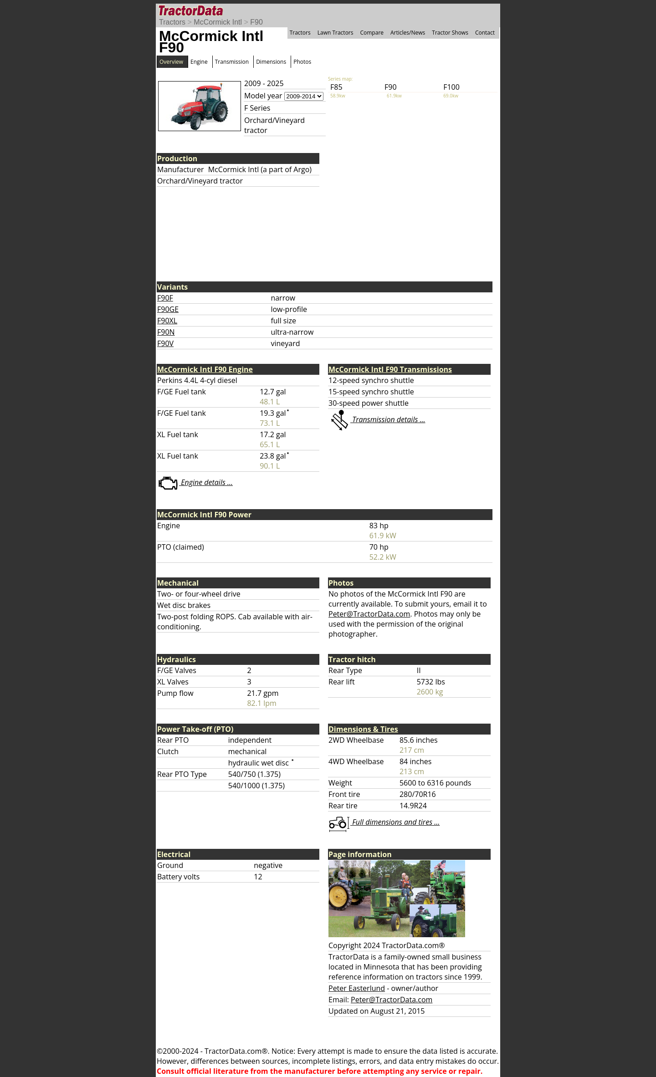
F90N (166, 332)
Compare (372, 32)
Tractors (172, 22)
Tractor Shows (450, 32)
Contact (485, 32)
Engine (199, 62)
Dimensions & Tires (363, 729)
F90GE (168, 309)
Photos (302, 62)
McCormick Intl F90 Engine (205, 369)
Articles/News (407, 32)
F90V (165, 343)
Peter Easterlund (356, 988)
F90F (165, 298)
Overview (171, 62)
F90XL (167, 321)
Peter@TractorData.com (369, 614)
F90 (256, 22)
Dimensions (271, 62)
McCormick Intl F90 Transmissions (390, 369)
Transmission (232, 62)
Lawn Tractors (336, 32)
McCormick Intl (218, 22)
